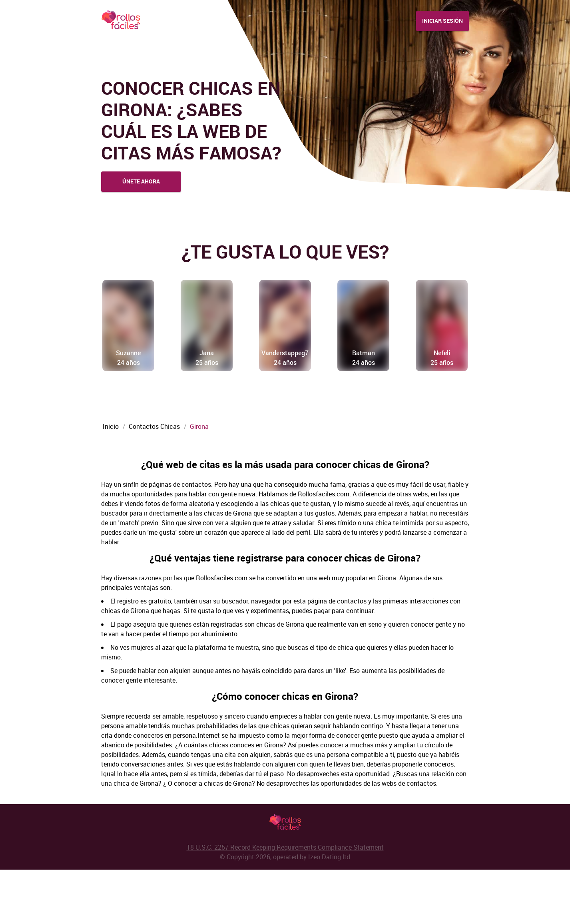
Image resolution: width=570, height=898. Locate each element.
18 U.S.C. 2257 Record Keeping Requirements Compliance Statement (285, 875)
